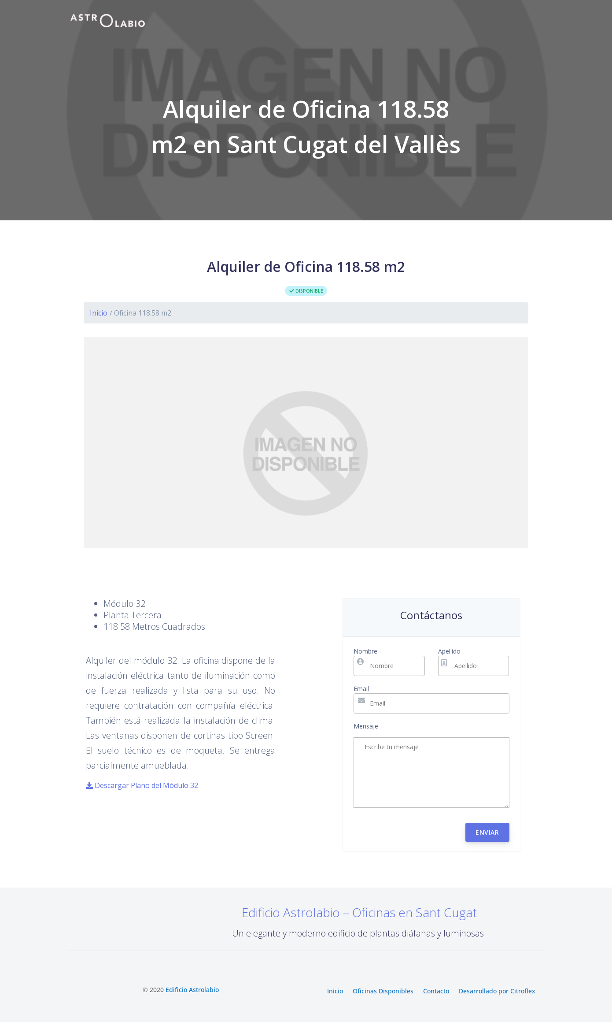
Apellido (449, 651)
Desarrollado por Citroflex (497, 991)
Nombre (365, 651)
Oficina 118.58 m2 (142, 313)
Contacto (436, 991)
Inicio (98, 313)
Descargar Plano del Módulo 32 (142, 785)
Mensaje (366, 726)
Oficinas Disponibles (383, 991)
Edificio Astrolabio (192, 989)
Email (361, 688)
